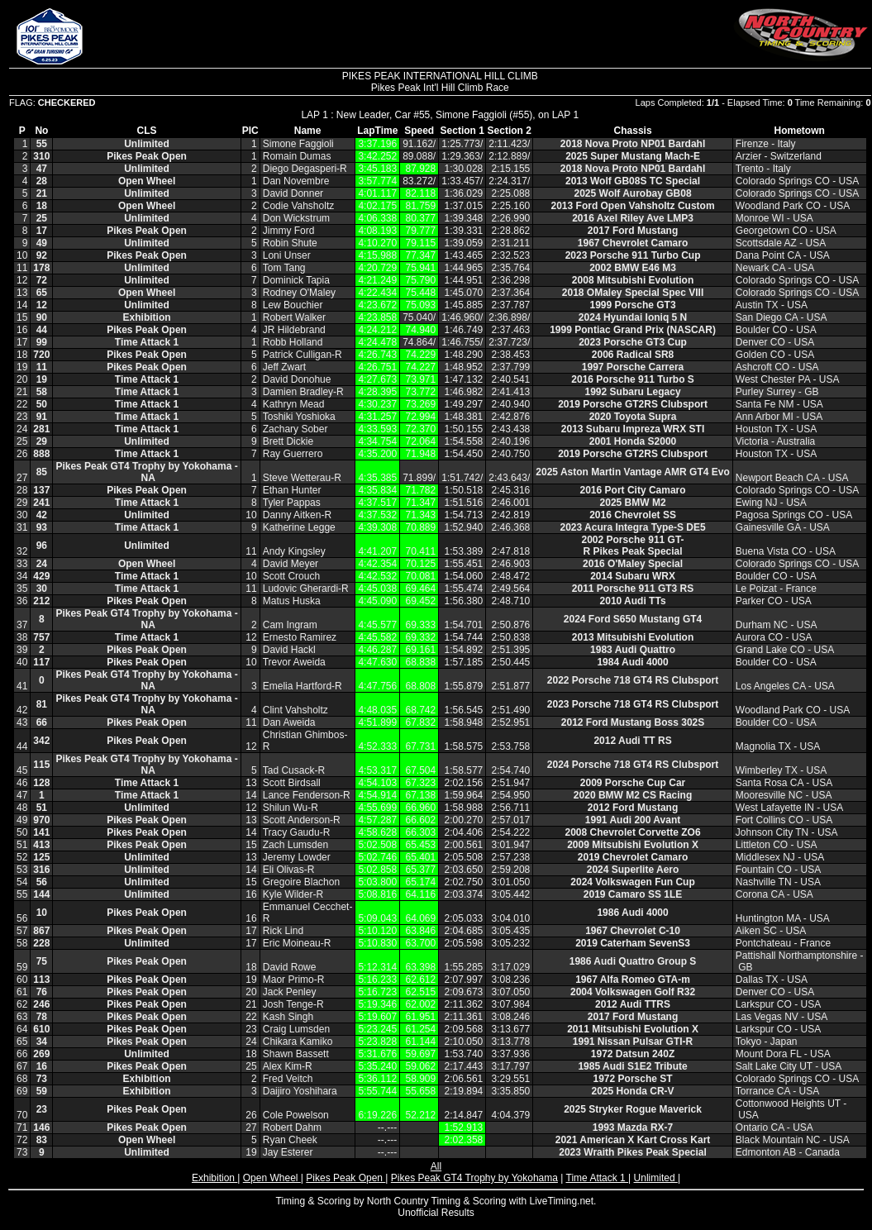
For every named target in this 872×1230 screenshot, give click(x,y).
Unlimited (656, 1178)
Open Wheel (272, 1178)
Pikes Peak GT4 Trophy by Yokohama (474, 1178)
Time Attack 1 (597, 1178)
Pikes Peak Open (345, 1178)
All (436, 1166)
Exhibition (214, 1178)
